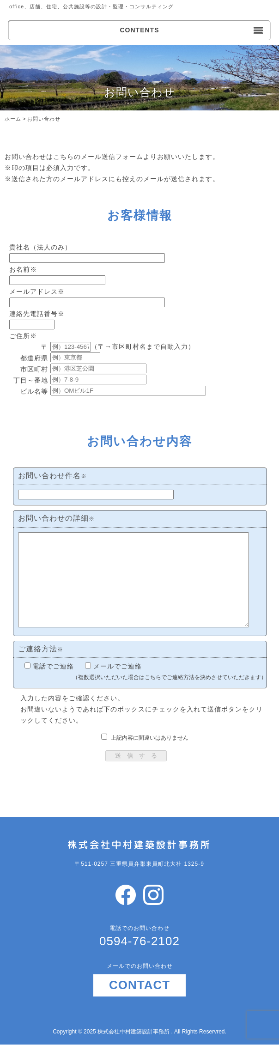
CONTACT (139, 985)
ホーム (13, 119)
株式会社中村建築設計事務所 (134, 1031)
